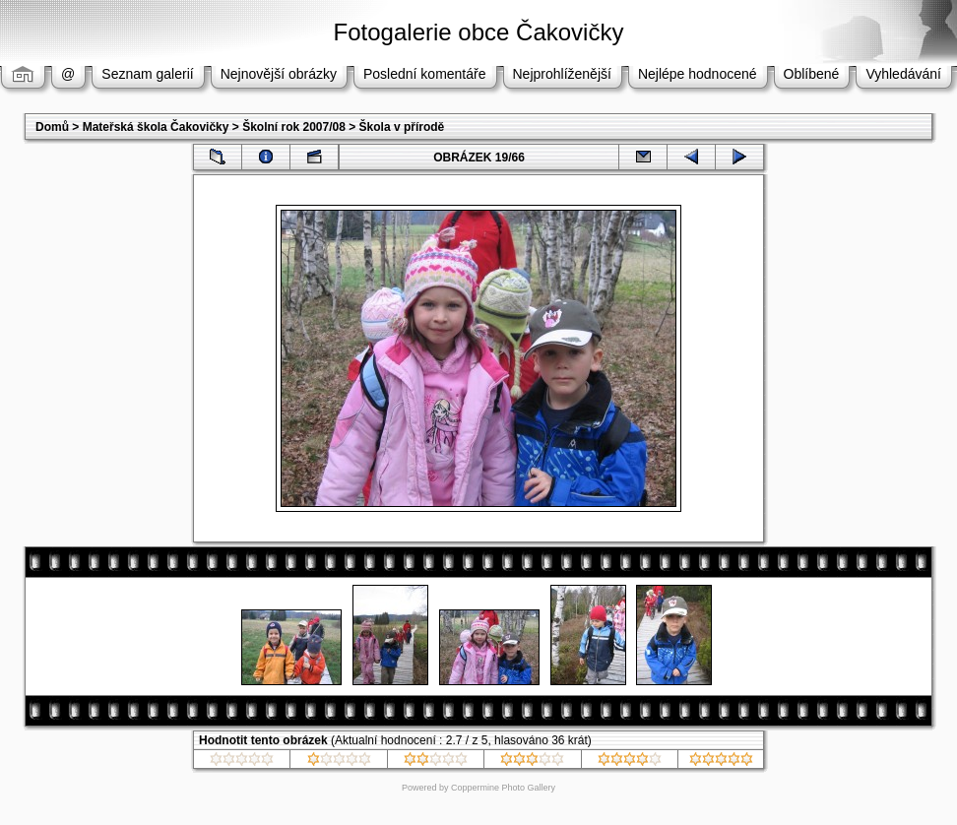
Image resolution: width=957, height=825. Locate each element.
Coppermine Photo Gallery (503, 788)
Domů (52, 127)
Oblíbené (812, 74)
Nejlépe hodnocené (697, 74)
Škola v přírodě (402, 127)
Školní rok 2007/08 (294, 127)
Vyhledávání (903, 74)
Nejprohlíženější (562, 74)
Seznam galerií (147, 74)
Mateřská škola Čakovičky (156, 127)
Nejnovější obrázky (279, 74)
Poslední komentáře (424, 74)
